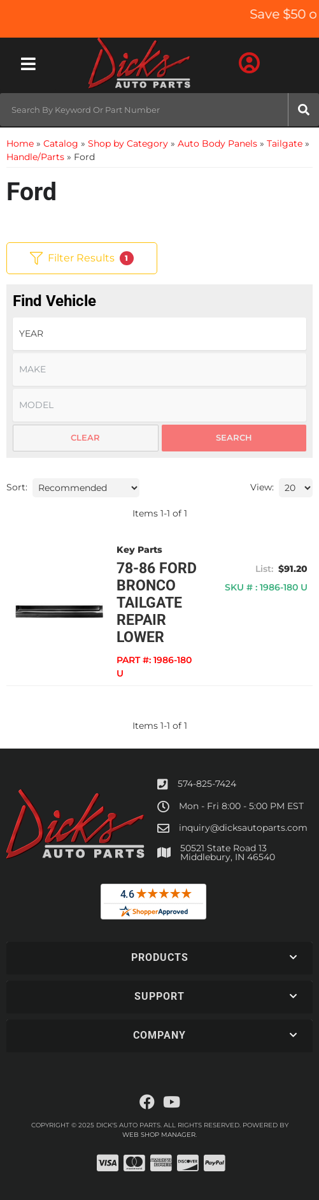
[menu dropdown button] (28, 64)
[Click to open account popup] (249, 64)
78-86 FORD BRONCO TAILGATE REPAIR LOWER (157, 603)
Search (234, 437)
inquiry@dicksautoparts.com (243, 827)
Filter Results (82, 258)
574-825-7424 (207, 783)
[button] (159, 109)
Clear (85, 437)
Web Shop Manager (158, 1134)
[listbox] (159, 334)
